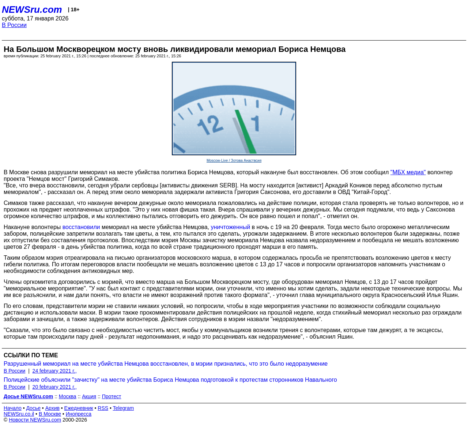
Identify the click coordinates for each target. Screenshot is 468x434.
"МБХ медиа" (408, 172)
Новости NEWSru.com (35, 420)
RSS (103, 408)
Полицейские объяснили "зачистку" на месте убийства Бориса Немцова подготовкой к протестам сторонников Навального (170, 380)
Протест (111, 396)
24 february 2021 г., (55, 371)
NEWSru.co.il (19, 414)
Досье (33, 408)
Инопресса (79, 414)
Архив (52, 408)
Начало (13, 408)
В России (14, 25)
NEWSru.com (32, 9)
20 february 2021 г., (55, 387)
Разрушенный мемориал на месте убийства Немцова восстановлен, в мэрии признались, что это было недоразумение (166, 364)
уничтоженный (230, 227)
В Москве (50, 414)
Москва (67, 396)
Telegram (123, 408)
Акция (89, 396)
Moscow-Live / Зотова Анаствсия (234, 161)
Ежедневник (78, 408)
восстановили (81, 227)
